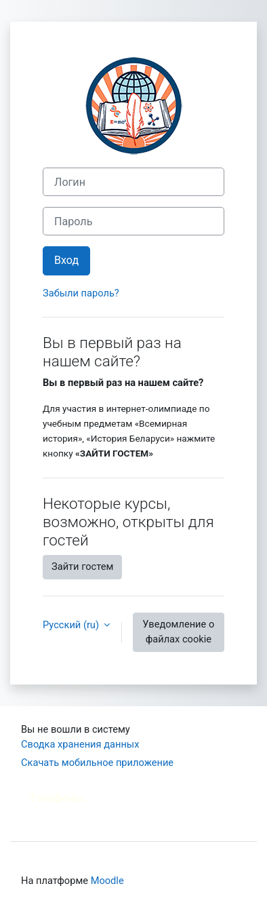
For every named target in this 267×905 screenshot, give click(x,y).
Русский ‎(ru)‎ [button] (72, 625)
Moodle (107, 880)
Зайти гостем (82, 566)
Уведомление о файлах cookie (178, 631)
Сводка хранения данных (80, 744)
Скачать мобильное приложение (97, 762)
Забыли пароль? (81, 293)
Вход (66, 260)
